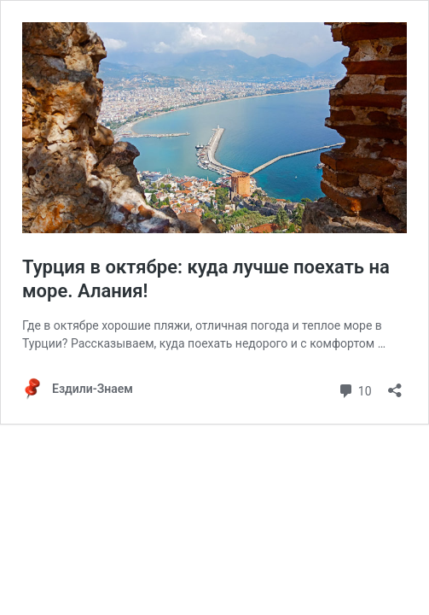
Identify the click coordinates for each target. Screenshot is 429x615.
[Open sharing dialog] (395, 385)
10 (354, 389)
